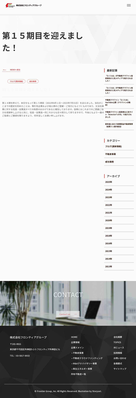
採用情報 (118, 352)
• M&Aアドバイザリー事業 (84, 363)
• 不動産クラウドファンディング (87, 358)
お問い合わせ (120, 358)
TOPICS (117, 342)
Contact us (65, 314)
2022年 (108, 204)
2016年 (108, 243)
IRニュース (119, 347)
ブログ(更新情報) (16, 81)
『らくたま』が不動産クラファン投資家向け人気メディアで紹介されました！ (119, 78)
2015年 (108, 251)
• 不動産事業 (77, 352)
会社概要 (118, 336)
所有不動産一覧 (78, 374)
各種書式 (118, 363)
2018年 (108, 235)
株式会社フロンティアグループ (28, 337)
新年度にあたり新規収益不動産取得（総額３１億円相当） (119, 125)
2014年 (108, 258)
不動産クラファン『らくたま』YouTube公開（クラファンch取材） (117, 102)
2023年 (108, 197)
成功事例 (32, 81)
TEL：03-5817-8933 (20, 355)
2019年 (108, 228)
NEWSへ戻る (11, 70)
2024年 (108, 189)
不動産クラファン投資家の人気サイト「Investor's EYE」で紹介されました (119, 114)
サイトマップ (120, 368)
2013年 (108, 266)
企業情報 (75, 342)
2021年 (108, 212)
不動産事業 (110, 154)
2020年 (108, 220)
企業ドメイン (77, 347)
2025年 (108, 181)
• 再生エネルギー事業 (81, 368)
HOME (74, 336)
